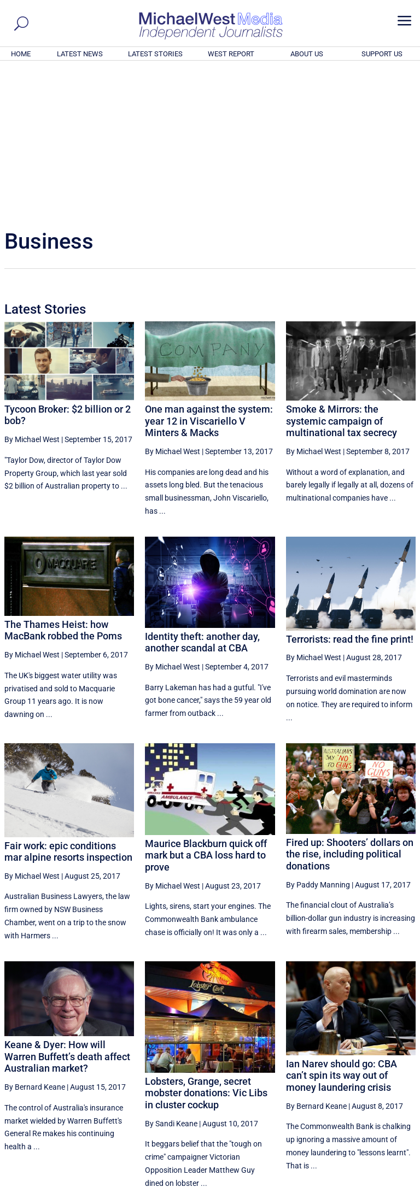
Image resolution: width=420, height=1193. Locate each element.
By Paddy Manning (318, 736)
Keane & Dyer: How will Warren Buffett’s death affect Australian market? (67, 907)
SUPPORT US (381, 54)
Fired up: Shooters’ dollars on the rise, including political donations (349, 705)
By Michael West (32, 290)
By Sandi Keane (171, 975)
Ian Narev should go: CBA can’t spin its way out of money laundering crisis (341, 926)
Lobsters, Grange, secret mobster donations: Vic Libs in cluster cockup (206, 944)
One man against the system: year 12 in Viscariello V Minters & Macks (209, 272)
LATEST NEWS (80, 54)
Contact (365, 1186)
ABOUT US (306, 54)
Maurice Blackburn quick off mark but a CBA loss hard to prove (206, 706)
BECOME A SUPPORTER (366, 1124)
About (337, 1186)
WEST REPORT (231, 54)
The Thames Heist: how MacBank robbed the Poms (63, 481)
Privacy (396, 1186)
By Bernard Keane (34, 938)
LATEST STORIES (155, 54)
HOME (21, 54)
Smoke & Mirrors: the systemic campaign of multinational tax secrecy (341, 272)
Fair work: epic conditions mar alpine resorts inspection (68, 702)
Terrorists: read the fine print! (349, 490)
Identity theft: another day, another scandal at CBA (202, 494)
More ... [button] (385, 1083)
